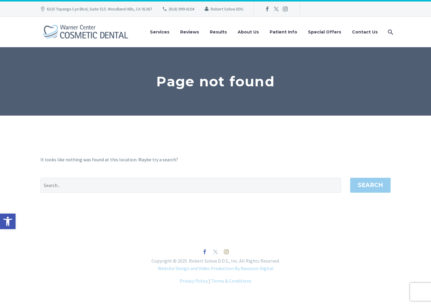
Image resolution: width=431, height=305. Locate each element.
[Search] (390, 32)
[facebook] (204, 251)
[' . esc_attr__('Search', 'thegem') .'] (190, 185)
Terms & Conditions (231, 281)
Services (159, 32)
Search (370, 185)
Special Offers (324, 32)
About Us (248, 32)
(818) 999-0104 (181, 9)
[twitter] (215, 251)
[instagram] (226, 251)
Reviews (189, 32)
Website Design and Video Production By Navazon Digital (216, 268)
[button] (8, 221)
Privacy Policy (194, 281)
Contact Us (365, 32)
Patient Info (283, 32)
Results (218, 32)
